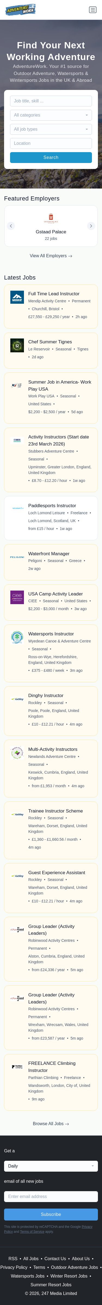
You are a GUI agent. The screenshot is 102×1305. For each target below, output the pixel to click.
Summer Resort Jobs (50, 1284)
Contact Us (55, 1258)
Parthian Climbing (43, 1077)
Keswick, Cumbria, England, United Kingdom (58, 775)
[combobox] (51, 115)
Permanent (81, 301)
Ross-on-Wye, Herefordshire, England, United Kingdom (53, 660)
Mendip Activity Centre (47, 301)
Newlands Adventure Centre (52, 756)
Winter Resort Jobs (68, 1276)
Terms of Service (32, 1232)
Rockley (35, 703)
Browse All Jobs (51, 1123)
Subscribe (51, 1214)
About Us (81, 1258)
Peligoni (35, 561)
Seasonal (63, 349)
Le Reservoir (39, 349)
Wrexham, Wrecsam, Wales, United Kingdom (58, 1027)
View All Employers (51, 255)
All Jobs (31, 1258)
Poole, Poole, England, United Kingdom (53, 713)
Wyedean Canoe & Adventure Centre (59, 641)
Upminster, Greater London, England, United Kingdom (59, 470)
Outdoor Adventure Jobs (74, 1267)
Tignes (83, 349)
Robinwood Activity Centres (51, 940)
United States (39, 404)
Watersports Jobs (28, 1276)
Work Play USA (41, 396)
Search (51, 157)
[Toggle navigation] (93, 10)
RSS (12, 1258)
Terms (39, 1267)
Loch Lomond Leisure (46, 513)
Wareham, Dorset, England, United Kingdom (57, 829)
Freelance (79, 513)
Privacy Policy (13, 1267)
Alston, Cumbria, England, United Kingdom (56, 959)
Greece (75, 561)
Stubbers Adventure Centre (51, 451)
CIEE (32, 601)
